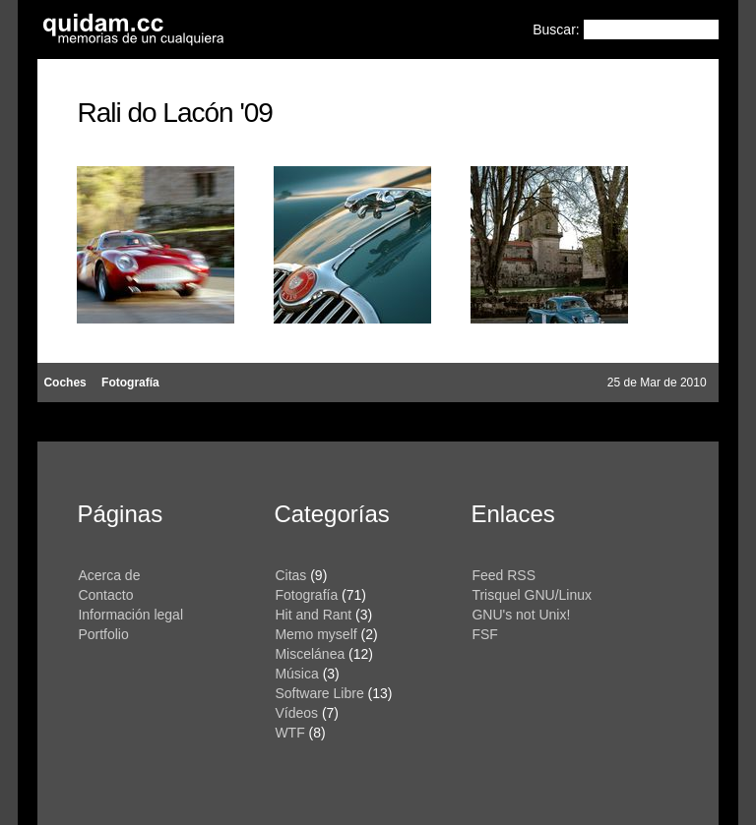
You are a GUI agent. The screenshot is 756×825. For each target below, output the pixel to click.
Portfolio (103, 634)
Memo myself (315, 634)
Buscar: (558, 29)
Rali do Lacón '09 (175, 112)
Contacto (105, 595)
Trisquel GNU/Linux (532, 595)
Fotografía (130, 382)
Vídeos (296, 713)
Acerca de (109, 575)
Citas (290, 575)
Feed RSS (504, 575)
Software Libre (319, 693)
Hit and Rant (313, 614)
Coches (64, 382)
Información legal (130, 614)
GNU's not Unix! (521, 614)
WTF (289, 732)
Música (296, 673)
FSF (484, 634)
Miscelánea (310, 654)
